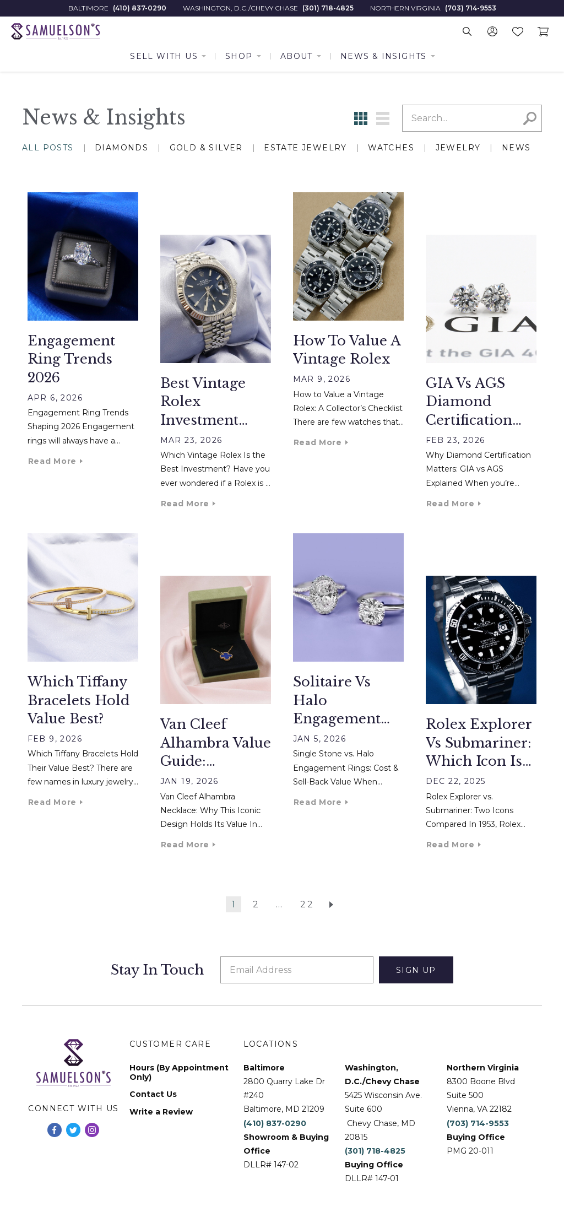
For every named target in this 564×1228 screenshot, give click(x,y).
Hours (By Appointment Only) (179, 1072)
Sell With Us (164, 56)
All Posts (48, 148)
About (296, 56)
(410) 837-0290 (139, 8)
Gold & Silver (206, 148)
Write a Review (161, 1112)
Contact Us (153, 1094)
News (516, 148)
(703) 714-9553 (470, 8)
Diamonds (121, 148)
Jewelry (458, 148)
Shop (239, 56)
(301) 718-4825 (328, 8)
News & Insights (383, 56)
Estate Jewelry (305, 148)
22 (307, 904)
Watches (391, 148)
